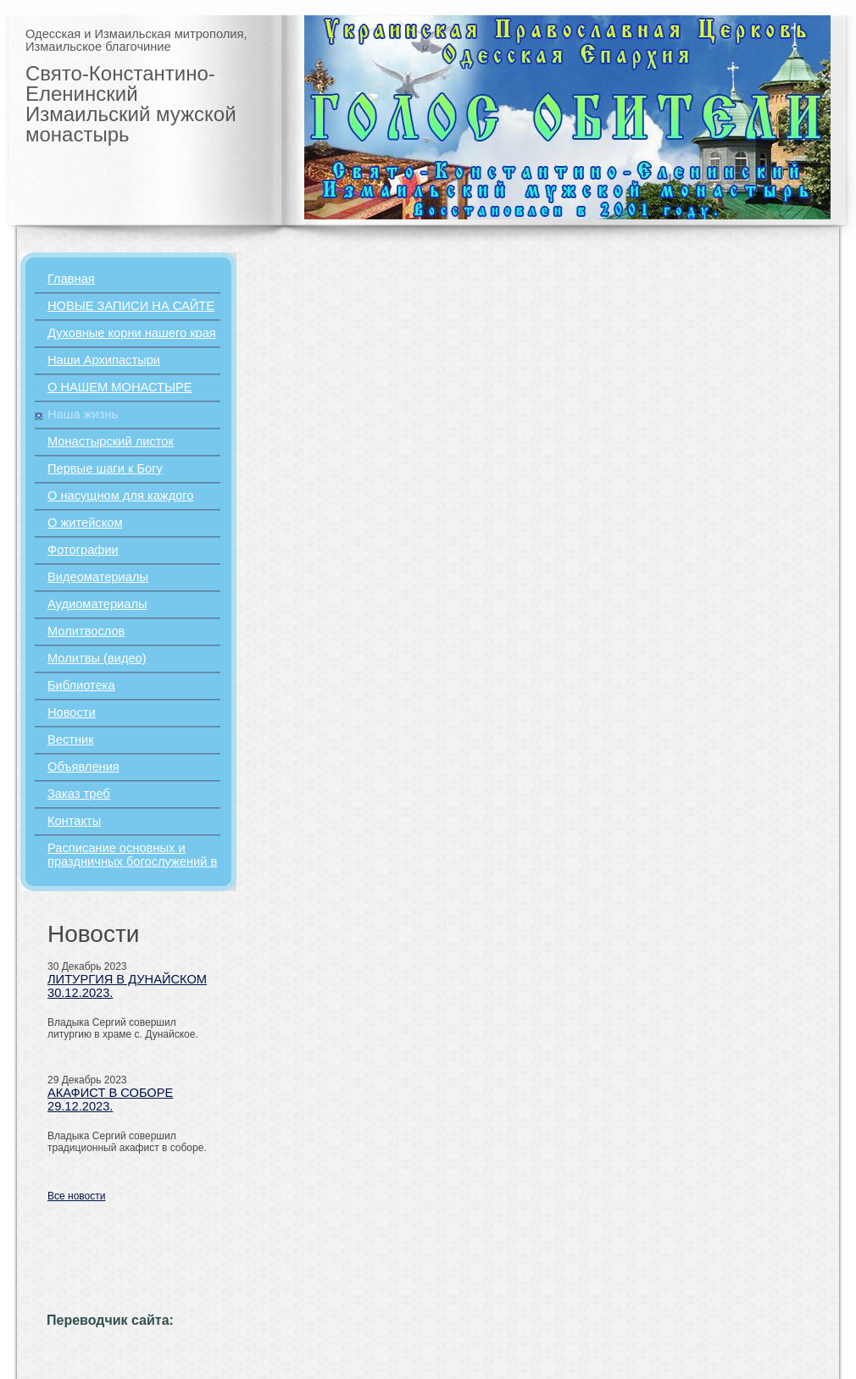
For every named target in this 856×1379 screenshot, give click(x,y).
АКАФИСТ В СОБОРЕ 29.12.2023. (110, 1099)
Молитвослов (86, 631)
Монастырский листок (110, 441)
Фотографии (83, 550)
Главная (71, 278)
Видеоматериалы (97, 577)
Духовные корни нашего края (131, 333)
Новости (71, 712)
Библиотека (81, 685)
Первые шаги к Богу (105, 468)
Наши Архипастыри (103, 360)
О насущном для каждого (120, 495)
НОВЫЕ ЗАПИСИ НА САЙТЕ (130, 306)
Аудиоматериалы (97, 604)
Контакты (74, 821)
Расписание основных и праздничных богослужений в (132, 854)
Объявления (83, 766)
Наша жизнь (82, 414)
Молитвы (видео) (97, 658)
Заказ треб (78, 793)
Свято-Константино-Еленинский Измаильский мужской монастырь (130, 104)
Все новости (76, 1196)
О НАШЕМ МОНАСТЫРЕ (119, 387)
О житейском (84, 522)
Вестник (70, 739)
